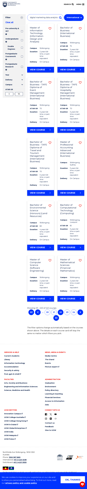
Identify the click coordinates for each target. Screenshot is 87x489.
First (31, 312)
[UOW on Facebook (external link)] (46, 414)
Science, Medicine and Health (17, 390)
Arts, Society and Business (15, 383)
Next (80, 312)
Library (7, 360)
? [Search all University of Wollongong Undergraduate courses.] (6, 41)
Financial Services (52, 397)
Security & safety (11, 370)
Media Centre (51, 356)
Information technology (14, 363)
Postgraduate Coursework (11, 55)
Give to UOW (50, 430)
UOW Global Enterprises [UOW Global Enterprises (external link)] (14, 428)
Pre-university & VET (12, 30)
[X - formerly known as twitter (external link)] (51, 414)
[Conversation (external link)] (55, 418)
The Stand (49, 360)
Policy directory (51, 390)
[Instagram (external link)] (46, 418)
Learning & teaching (54, 394)
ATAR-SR (9, 89)
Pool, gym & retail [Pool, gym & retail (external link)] (11, 374)
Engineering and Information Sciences (21, 387)
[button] (50, 28)
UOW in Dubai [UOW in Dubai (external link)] (10, 425)
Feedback (49, 427)
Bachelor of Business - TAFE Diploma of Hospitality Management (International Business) (68, 90)
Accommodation (11, 367)
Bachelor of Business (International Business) (67, 31)
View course (37, 69)
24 (73, 312)
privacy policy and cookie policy (21, 483)
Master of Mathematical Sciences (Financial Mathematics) (67, 265)
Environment (50, 387)
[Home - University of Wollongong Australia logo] (11, 4)
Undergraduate (11, 39)
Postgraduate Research (11, 65)
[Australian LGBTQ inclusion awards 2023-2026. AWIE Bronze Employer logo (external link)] (69, 457)
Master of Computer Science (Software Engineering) (37, 265)
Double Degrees (11, 47)
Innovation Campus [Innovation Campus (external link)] (12, 414)
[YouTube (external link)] (55, 414)
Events (48, 363)
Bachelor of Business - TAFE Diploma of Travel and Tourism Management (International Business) (38, 152)
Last (56, 318)
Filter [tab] (8, 17)
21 (54, 312)
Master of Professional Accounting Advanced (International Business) (67, 149)
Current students (11, 356)
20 (47, 312)
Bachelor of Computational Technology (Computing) (68, 209)
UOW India (8, 432)
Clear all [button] (9, 22)
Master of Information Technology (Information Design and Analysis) (36, 34)
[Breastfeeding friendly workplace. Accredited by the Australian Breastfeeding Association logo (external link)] (79, 457)
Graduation (50, 383)
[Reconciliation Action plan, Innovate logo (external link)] (60, 457)
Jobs (47, 405)
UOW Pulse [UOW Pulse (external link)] (9, 439)
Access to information (54, 401)
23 (67, 312)
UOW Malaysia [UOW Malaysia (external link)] (10, 435)
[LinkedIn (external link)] (51, 418)
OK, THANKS (72, 479)
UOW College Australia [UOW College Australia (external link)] (14, 417)
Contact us (50, 423)
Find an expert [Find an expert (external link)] (51, 367)
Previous (38, 312)
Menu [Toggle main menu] (80, 4)
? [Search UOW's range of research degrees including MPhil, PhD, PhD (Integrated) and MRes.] (6, 69)
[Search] (69, 4)
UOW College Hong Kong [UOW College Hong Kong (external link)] (15, 421)
